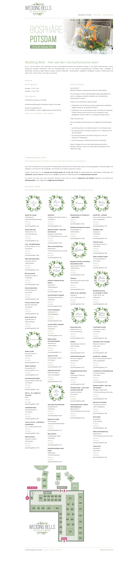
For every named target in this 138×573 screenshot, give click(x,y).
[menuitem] (84, 16)
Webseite (27, 221)
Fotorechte (45, 550)
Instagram (28, 224)
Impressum (52, 550)
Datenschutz (59, 550)
